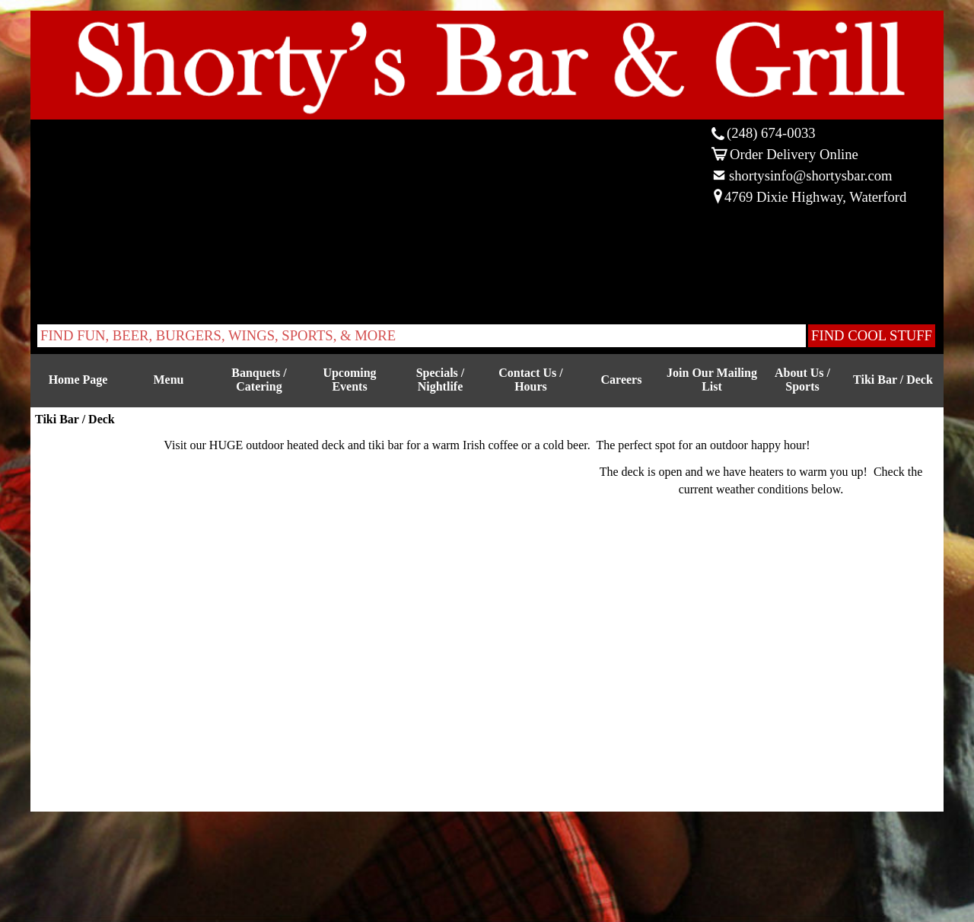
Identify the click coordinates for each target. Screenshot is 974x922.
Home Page (78, 379)
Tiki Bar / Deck (893, 379)
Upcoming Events (349, 379)
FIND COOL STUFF (871, 335)
